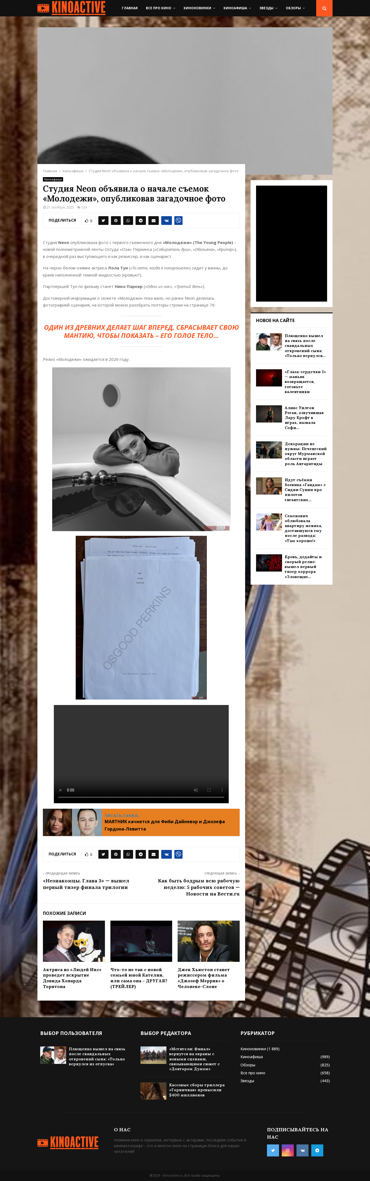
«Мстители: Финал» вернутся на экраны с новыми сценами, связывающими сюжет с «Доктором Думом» (194, 1058)
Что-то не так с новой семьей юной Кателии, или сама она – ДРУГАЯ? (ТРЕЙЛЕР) (138, 978)
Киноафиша (235, 8)
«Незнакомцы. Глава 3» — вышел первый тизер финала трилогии (86, 883)
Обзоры (293, 8)
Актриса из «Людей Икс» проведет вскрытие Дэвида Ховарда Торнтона (72, 978)
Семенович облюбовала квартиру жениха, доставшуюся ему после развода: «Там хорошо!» (303, 528)
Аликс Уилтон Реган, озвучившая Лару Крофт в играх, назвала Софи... (304, 417)
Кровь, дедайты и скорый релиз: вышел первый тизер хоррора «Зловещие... (303, 566)
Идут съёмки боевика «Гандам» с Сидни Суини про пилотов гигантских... (305, 489)
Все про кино (158, 8)
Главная (130, 8)
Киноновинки (197, 8)
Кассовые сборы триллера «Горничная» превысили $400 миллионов (197, 1089)
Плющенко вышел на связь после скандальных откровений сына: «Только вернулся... (305, 345)
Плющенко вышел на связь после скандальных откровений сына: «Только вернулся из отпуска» (97, 1056)
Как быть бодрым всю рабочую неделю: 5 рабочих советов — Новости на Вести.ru (199, 887)
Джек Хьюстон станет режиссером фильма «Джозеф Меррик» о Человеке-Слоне (204, 978)
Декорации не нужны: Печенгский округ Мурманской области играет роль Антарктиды (306, 453)
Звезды (266, 8)
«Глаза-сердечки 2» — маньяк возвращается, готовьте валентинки (305, 381)
